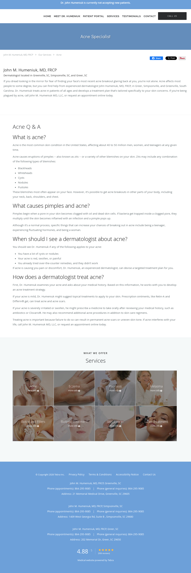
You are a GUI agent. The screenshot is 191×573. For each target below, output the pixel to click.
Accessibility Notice (127, 474)
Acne (58, 54)
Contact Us (149, 474)
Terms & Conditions (100, 474)
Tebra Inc (59, 474)
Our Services (44, 54)
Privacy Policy (76, 474)
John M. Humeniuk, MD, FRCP (18, 54)
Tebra (111, 560)
